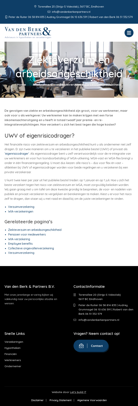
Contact (91, 345)
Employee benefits (20, 243)
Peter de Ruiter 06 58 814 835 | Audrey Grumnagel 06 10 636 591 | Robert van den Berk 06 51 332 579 (106, 309)
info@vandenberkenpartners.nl (69, 11)
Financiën (10, 354)
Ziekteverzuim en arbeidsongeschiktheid (34, 230)
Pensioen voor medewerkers (27, 234)
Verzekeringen (13, 341)
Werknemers (42, 84)
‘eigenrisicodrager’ (16, 153)
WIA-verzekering (19, 239)
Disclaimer (37, 400)
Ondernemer (12, 366)
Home (21, 84)
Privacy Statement (61, 400)
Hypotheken (12, 348)
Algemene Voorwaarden (92, 400)
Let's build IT (78, 392)
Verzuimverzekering (21, 207)
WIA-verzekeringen (20, 211)
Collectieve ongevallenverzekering (31, 248)
